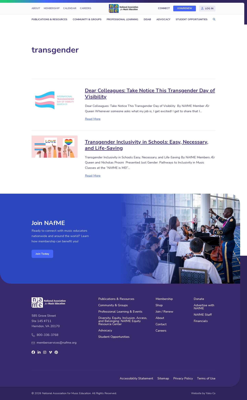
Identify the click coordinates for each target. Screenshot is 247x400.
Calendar (69, 8)
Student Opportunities (191, 19)
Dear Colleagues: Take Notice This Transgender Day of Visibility (150, 93)
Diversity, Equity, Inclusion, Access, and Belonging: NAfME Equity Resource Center (122, 321)
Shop (159, 305)
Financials (201, 321)
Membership (52, 8)
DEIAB (147, 19)
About (36, 8)
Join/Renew (184, 8)
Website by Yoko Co (203, 393)
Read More (93, 119)
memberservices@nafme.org (57, 343)
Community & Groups (87, 19)
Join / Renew (164, 312)
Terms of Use (206, 378)
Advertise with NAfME (204, 307)
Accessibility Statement (136, 378)
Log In (209, 8)
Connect (164, 8)
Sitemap (163, 378)
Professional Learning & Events (120, 312)
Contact (161, 324)
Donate (199, 299)
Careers (85, 8)
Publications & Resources (49, 19)
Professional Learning (122, 19)
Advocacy (163, 19)
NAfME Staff (203, 315)
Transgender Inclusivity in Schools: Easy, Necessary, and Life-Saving (146, 145)
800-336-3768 (47, 335)
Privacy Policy (183, 378)
